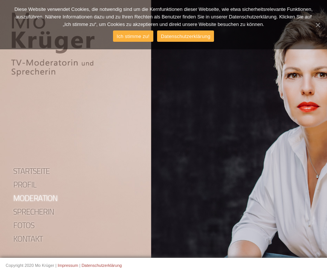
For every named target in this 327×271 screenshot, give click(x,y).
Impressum (68, 265)
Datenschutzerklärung (101, 265)
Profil (25, 185)
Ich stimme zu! (133, 36)
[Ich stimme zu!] (317, 25)
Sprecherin (33, 212)
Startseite (31, 172)
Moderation (35, 199)
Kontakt (28, 240)
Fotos (23, 226)
